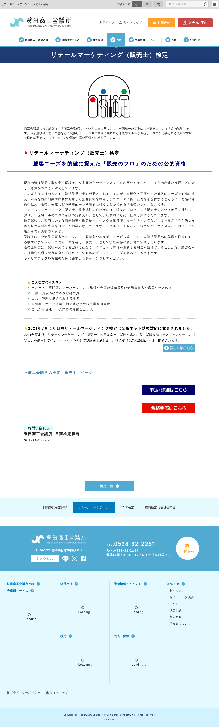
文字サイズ (123, 4)
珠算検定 (128, 507)
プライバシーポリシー (23, 692)
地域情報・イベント (143, 39)
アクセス (107, 22)
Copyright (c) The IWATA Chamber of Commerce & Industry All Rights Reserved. (109, 715)
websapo (109, 719)
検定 (116, 39)
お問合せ (161, 22)
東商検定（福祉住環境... (161, 507)
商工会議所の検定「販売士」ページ (60, 373)
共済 (171, 39)
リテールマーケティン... (94, 507)
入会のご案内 (195, 22)
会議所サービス (67, 39)
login (215, 4)
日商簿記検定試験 (55, 507)
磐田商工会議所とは (33, 39)
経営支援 (95, 39)
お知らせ (192, 39)
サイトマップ (130, 22)
